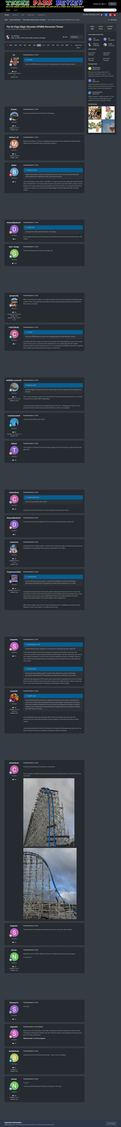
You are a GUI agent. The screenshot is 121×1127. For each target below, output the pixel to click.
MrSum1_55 (14, 137)
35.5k (14, 71)
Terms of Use (8, 1124)
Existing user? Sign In (100, 4)
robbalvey (16, 36)
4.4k (14, 126)
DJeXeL (14, 109)
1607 (25, 45)
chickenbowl (14, 492)
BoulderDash (14, 1051)
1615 (62, 45)
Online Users (31, 15)
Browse (8, 11)
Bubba (13, 165)
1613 (53, 45)
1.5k (14, 558)
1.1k (14, 1019)
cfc (14, 55)
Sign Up (112, 4)
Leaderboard (41, 15)
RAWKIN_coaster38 (13, 380)
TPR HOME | (86, 14)
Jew (94, 38)
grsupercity (14, 296)
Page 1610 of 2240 (78, 46)
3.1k (14, 397)
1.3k (14, 154)
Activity (16, 10)
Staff (22, 15)
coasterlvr (14, 691)
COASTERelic (14, 327)
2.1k (14, 656)
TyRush (14, 444)
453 (14, 432)
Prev (10, 45)
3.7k (14, 966)
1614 (57, 45)
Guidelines (15, 15)
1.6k (14, 588)
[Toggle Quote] (26, 59)
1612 (48, 45)
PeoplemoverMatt (14, 572)
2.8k (14, 509)
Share (65, 37)
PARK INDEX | (92, 14)
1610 (39, 45)
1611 (43, 45)
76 (14, 344)
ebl (109, 38)
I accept (111, 1123)
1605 (15, 45)
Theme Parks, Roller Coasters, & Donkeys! (33, 38)
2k (14, 239)
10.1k (14, 263)
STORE (98, 14)
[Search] (93, 10)
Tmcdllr (110, 44)
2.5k (14, 312)
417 (14, 1067)
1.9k (14, 460)
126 (14, 182)
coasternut (14, 542)
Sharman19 (13, 1003)
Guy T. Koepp (14, 247)
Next (67, 45)
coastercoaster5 (14, 416)
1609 (34, 45)
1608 (29, 45)
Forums (7, 15)
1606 (20, 45)
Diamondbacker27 (14, 223)
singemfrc (14, 640)
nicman (14, 950)
